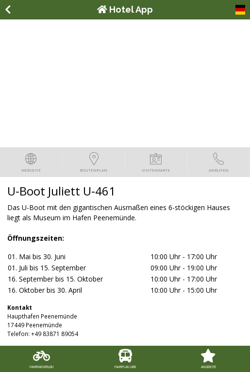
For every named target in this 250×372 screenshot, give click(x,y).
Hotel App (125, 9)
